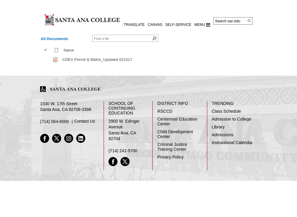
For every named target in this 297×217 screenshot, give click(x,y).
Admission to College (232, 119)
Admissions (222, 134)
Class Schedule (226, 111)
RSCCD (164, 111)
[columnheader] (47, 50)
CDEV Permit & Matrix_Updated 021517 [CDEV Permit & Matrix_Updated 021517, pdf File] (97, 59)
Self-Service (178, 25)
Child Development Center (175, 134)
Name (70, 50)
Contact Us (84, 121)
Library (218, 126)
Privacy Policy (170, 157)
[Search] (249, 20)
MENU (202, 24)
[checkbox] (45, 50)
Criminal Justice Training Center (172, 147)
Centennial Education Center (177, 121)
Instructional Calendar (232, 142)
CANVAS (155, 25)
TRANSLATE (134, 25)
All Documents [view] (54, 38)
